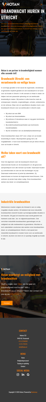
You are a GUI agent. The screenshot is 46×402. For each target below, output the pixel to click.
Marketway (34, 392)
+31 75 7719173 (23, 344)
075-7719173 (16, 294)
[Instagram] (17, 374)
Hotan (20, 284)
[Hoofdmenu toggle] (41, 4)
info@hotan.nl (23, 347)
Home (23, 358)
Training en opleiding (23, 363)
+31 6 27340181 (23, 341)
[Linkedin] (23, 374)
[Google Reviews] (28, 374)
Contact (23, 366)
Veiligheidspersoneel (23, 361)
